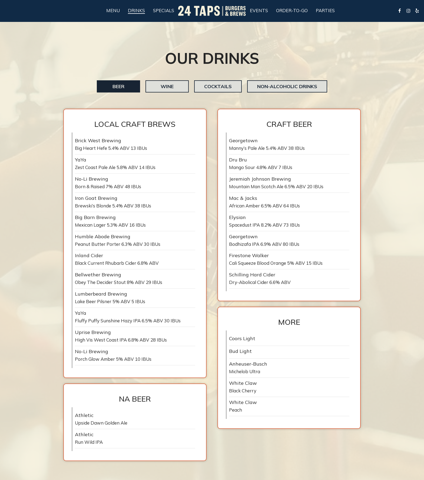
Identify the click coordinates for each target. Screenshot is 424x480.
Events (259, 10)
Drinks (136, 10)
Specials (163, 10)
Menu (113, 10)
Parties (325, 10)
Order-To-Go (292, 10)
